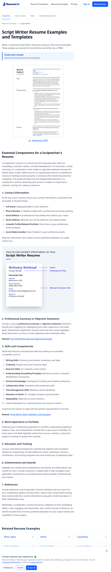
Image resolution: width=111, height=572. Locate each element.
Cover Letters (20, 16)
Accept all (31, 568)
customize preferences (11, 562)
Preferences (8, 568)
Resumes (6, 16)
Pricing (74, 4)
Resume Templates (39, 4)
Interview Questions (47, 16)
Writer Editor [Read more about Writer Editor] (19, 537)
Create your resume (14, 54)
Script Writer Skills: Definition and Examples (30, 414)
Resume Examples (59, 4)
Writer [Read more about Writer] (55, 537)
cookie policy (36, 562)
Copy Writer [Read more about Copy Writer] (92, 537)
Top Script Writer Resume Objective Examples (31, 339)
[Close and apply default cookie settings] (106, 550)
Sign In (86, 4)
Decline (20, 568)
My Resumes (100, 4)
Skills (32, 16)
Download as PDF (38, 140)
